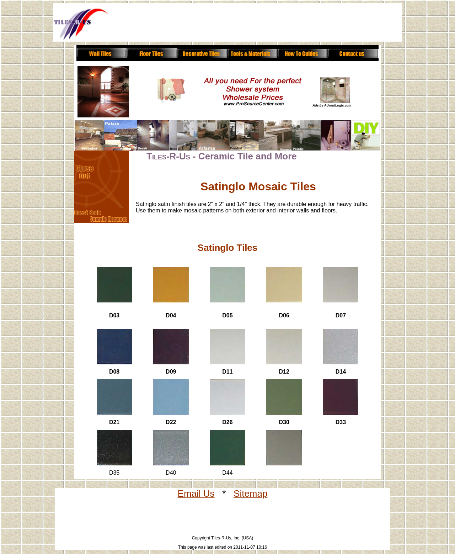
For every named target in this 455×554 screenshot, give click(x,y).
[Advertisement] (242, 24)
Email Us (196, 493)
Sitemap (250, 493)
